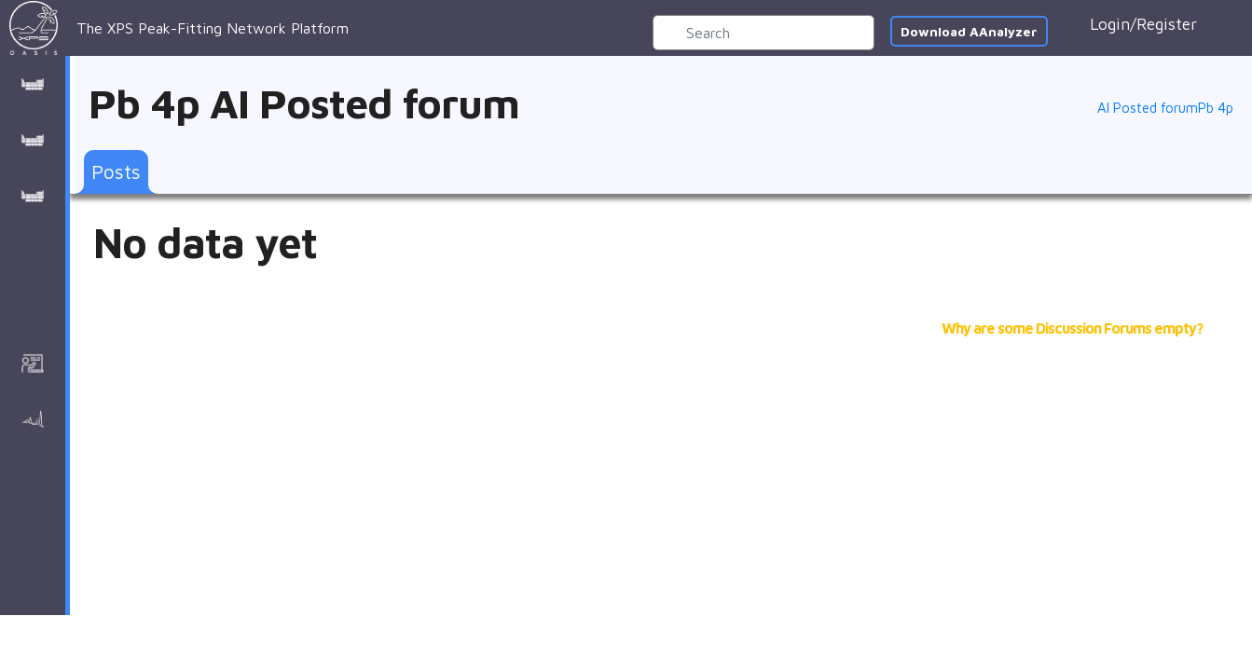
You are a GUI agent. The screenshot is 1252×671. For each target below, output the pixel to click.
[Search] (763, 32)
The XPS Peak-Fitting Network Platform (179, 28)
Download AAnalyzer (969, 31)
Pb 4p (1215, 108)
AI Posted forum (1147, 108)
